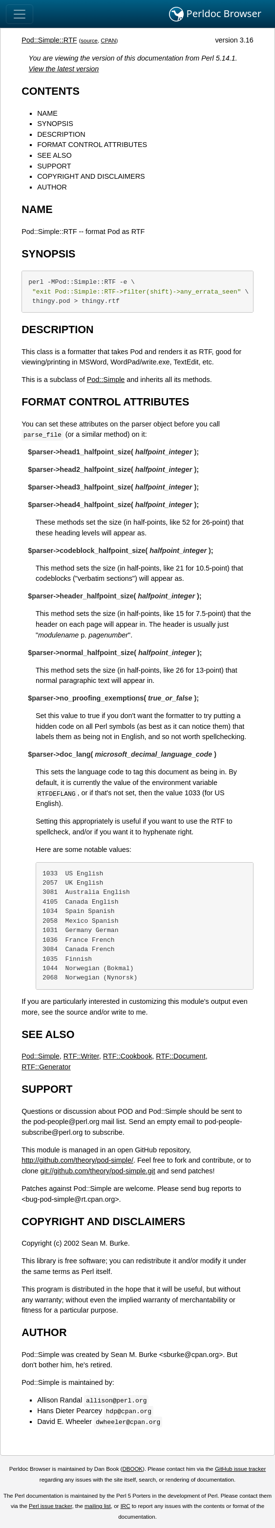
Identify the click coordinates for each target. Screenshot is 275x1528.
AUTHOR (52, 187)
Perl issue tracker (50, 1506)
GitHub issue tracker (240, 1469)
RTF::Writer (81, 1056)
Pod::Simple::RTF (49, 40)
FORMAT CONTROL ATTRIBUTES (92, 145)
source (89, 40)
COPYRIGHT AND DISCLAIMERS (91, 176)
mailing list (98, 1506)
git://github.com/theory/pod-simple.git (98, 1171)
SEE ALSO (54, 155)
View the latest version (64, 69)
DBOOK (132, 1469)
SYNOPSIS (55, 123)
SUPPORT (54, 166)
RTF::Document (180, 1056)
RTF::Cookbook (127, 1056)
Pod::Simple (106, 379)
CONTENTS (50, 91)
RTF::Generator (46, 1067)
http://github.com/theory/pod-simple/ (77, 1160)
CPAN (108, 40)
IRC (125, 1506)
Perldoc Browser (215, 14)
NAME (47, 113)
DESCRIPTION (61, 134)
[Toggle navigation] (19, 14)
